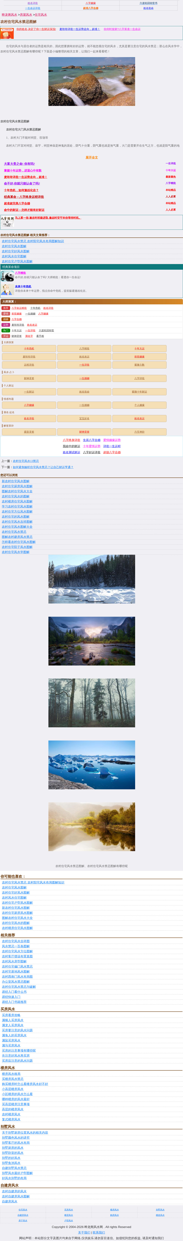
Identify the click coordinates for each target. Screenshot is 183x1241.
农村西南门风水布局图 (17, 976)
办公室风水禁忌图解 (16, 981)
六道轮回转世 (46, 330)
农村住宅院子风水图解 (17, 547)
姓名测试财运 (71, 452)
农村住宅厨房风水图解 (17, 486)
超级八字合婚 (112, 452)
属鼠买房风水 (11, 1040)
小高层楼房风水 (12, 1089)
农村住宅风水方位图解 (17, 951)
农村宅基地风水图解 (16, 971)
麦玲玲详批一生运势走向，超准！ (79, 29)
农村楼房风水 (11, 1114)
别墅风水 (160, 1209)
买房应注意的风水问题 (17, 1060)
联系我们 (99, 1232)
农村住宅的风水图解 (15, 516)
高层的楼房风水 (12, 1109)
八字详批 (139, 378)
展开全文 (92, 157)
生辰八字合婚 (91, 440)
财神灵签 (17, 336)
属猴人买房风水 (12, 1020)
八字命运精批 (19, 308)
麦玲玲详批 (18, 325)
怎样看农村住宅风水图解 (19, 542)
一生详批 (30, 330)
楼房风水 (114, 1209)
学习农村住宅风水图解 (17, 506)
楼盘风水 (160, 1215)
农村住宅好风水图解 (15, 251)
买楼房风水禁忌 (12, 1079)
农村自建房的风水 (14, 1191)
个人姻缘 (139, 405)
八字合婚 (17, 319)
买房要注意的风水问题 (17, 1030)
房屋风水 (26, 14)
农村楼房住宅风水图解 (17, 501)
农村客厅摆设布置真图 (17, 956)
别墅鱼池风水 (11, 1163)
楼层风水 (68, 1215)
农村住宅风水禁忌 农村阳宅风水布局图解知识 (33, 241)
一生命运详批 (32, 8)
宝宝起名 (84, 418)
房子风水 (23, 1220)
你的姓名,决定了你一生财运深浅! (36, 29)
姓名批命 (84, 391)
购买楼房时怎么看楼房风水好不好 (25, 1084)
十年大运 (17, 330)
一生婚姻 (30, 313)
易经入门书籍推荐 (14, 1002)
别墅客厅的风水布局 (16, 1142)
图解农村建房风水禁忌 (17, 537)
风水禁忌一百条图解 (16, 946)
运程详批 (29, 364)
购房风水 (114, 1215)
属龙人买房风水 (12, 1025)
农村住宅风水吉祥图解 (17, 521)
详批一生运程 (112, 446)
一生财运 (29, 391)
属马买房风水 (11, 1045)
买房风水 (68, 1209)
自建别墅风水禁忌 (14, 1168)
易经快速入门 (11, 997)
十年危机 (35, 308)
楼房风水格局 (11, 1074)
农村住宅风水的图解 (15, 496)
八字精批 (20, 272)
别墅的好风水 (11, 1158)
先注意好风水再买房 (16, 1055)
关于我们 (84, 1232)
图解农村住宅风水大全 (17, 491)
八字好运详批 (91, 452)
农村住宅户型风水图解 (17, 261)
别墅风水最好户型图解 (17, 1173)
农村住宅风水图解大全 (17, 527)
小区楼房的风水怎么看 (17, 1094)
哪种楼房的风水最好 (16, 1099)
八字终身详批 (71, 440)
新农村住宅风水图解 (15, 481)
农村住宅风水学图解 (15, 552)
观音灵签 (29, 432)
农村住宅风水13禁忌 (26, 461)
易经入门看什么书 (14, 992)
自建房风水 (9, 1201)
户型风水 (68, 1220)
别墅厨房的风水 (12, 1148)
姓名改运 (32, 325)
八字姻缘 (43, 313)
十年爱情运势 (91, 446)
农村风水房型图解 (14, 961)
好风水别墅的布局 (14, 1178)
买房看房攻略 (11, 1015)
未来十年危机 (23, 286)
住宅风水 (41, 14)
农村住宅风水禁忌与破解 (19, 986)
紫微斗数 (139, 364)
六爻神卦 (139, 432)
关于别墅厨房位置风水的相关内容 (25, 1132)
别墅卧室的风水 (12, 1153)
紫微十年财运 (139, 391)
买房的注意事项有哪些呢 (19, 1050)
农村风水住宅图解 (14, 256)
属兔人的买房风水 (14, 1035)
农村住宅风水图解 (14, 246)
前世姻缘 (17, 313)
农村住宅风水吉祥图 (16, 941)
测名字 (29, 336)
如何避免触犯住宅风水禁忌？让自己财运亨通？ (43, 467)
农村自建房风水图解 (16, 1196)
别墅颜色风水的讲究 (16, 1137)
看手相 (40, 336)
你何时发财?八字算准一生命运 (122, 29)
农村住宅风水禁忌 (14, 532)
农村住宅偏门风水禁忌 (17, 966)
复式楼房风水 (11, 1119)
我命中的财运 (71, 446)
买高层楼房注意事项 (16, 1104)
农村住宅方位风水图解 (17, 511)
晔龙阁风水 (9, 14)
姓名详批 (48, 308)
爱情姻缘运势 (112, 440)
